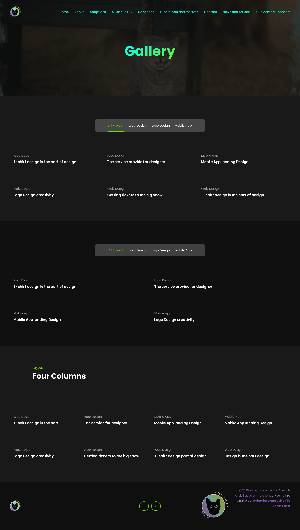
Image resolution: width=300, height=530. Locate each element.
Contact (210, 12)
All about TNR (122, 12)
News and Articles (236, 12)
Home (64, 12)
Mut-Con (275, 495)
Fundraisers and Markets (179, 12)
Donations (146, 12)
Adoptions (98, 12)
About (79, 12)
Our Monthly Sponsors (273, 12)
